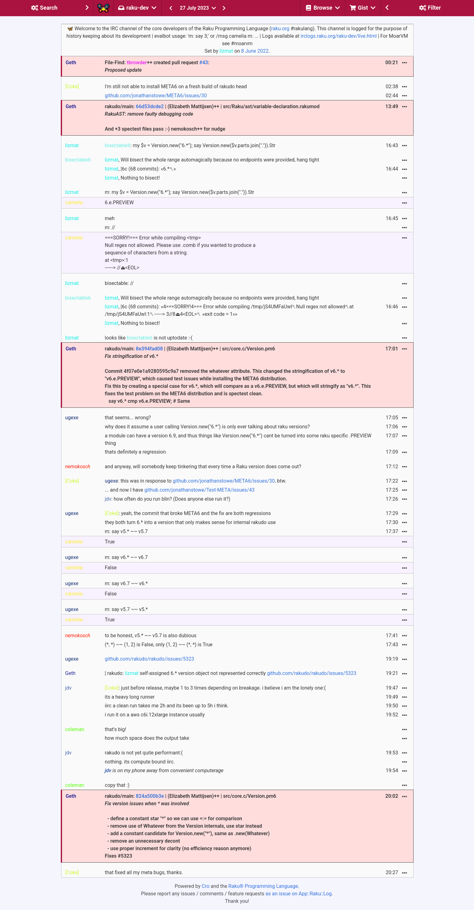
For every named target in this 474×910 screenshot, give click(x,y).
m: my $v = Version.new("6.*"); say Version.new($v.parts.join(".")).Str (179, 192)
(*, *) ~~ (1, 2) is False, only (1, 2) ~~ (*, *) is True (159, 645)
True (110, 542)
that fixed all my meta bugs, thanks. (144, 872)
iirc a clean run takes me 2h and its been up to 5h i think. (167, 706)
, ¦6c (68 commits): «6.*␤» (140, 169)
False (111, 568)
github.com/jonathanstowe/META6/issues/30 (156, 96)
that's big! (115, 729)
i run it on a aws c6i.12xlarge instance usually (155, 715)
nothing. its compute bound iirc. (140, 762)
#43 (203, 62)
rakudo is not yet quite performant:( (144, 753)
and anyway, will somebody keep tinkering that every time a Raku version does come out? (203, 466)
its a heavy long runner (130, 697)
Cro (205, 886)
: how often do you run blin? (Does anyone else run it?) (167, 499)
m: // (110, 227)
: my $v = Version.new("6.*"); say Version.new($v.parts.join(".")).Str (190, 145)
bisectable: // (119, 283)
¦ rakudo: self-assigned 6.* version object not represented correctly (230, 673)
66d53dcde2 (150, 106)
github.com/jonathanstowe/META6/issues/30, (224, 481)
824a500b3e (150, 796)
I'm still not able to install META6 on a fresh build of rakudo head (176, 86)
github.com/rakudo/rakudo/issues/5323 (149, 659)
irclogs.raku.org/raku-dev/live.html (339, 36)
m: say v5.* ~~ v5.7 (126, 531)
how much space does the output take (147, 738)
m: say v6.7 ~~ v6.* (126, 583)
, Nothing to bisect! (132, 178)
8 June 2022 (255, 51)
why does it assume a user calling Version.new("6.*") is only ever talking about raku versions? (207, 427)
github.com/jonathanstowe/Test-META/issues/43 (199, 490)
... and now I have (180, 490)
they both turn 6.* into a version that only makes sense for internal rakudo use (190, 522)
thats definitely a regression (135, 452)
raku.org (280, 28)
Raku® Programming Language (263, 886)
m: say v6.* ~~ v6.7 (126, 557)
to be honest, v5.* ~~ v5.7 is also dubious (150, 635)
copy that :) (117, 785)
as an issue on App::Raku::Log (299, 894)
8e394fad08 (149, 349)
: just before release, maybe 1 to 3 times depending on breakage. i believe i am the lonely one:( (215, 688)
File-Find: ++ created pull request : (157, 66)
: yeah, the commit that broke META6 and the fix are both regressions (188, 513)
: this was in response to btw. (195, 481)
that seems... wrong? (128, 418)
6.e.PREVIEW (119, 202)
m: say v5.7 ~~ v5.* (126, 609)
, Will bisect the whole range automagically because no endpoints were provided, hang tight (212, 160)
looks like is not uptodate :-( (148, 338)
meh (109, 218)
